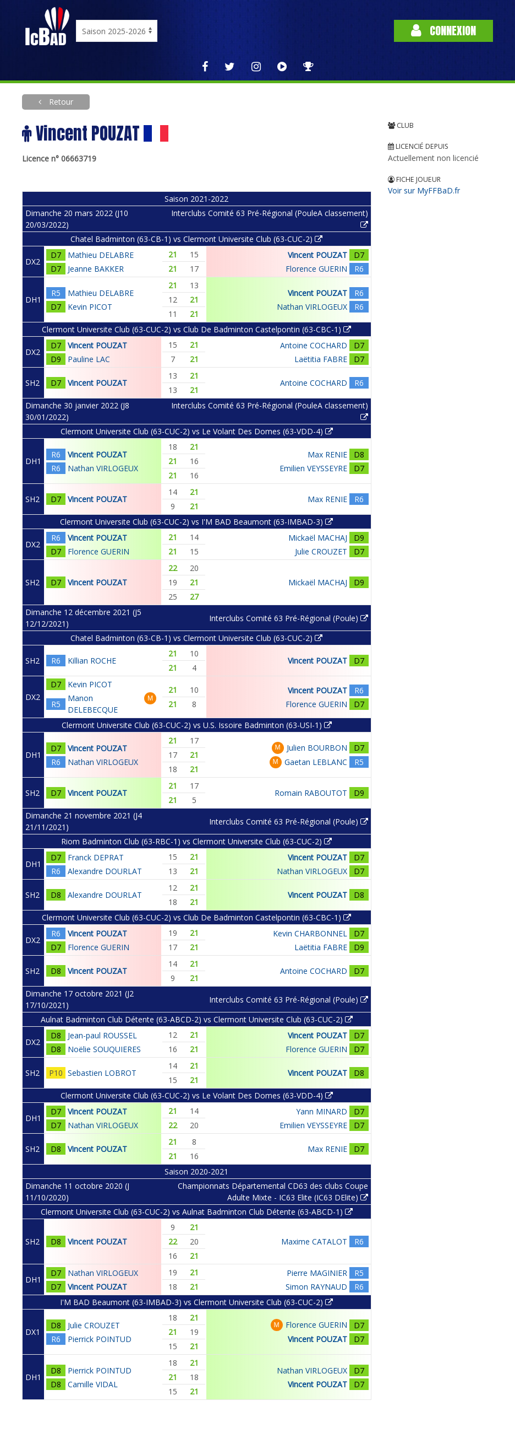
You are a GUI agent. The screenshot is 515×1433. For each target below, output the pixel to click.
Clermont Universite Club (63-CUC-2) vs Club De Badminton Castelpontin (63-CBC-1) (196, 329)
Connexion (443, 30)
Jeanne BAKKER (96, 268)
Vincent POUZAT (317, 255)
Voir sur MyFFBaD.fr (424, 190)
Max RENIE (327, 454)
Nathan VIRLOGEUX (312, 306)
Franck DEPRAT (96, 857)
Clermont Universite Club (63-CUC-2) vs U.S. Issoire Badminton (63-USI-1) (197, 725)
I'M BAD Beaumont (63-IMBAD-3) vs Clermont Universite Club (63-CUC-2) (196, 1302)
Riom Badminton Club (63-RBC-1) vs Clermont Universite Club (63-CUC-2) (196, 841)
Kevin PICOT (90, 306)
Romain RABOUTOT (311, 793)
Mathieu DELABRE (101, 255)
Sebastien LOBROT (102, 1073)
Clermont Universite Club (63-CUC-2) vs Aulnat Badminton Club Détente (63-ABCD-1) (197, 1211)
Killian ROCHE (92, 660)
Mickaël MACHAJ (317, 537)
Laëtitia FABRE (320, 359)
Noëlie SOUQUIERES (104, 1049)
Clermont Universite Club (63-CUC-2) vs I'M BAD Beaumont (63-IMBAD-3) (196, 521)
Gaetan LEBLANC (315, 762)
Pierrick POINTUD (100, 1339)
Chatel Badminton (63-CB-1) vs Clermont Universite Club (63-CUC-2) (196, 239)
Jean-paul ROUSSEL (102, 1035)
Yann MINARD (321, 1111)
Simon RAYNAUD (316, 1286)
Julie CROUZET (321, 551)
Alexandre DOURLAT (105, 871)
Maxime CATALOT (314, 1241)
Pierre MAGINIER (317, 1273)
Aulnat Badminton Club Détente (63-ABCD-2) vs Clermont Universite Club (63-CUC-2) (197, 1019)
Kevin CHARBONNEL (310, 933)
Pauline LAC (89, 359)
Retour (60, 101)
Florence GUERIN (316, 268)
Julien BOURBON (317, 747)
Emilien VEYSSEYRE (313, 468)
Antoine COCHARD (313, 345)
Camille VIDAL (93, 1384)
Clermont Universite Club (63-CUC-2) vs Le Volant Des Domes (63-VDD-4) (197, 431)
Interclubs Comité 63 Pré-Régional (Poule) (288, 618)
